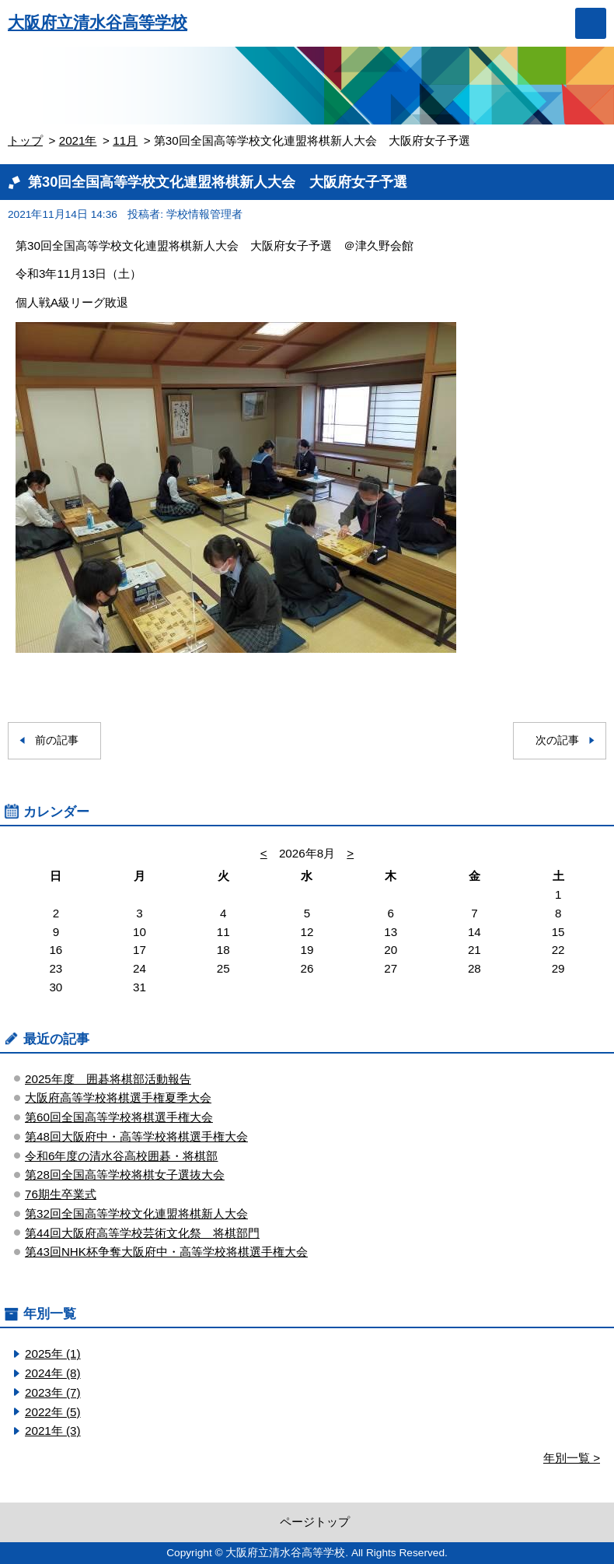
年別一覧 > (571, 1457)
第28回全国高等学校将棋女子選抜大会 (125, 1174)
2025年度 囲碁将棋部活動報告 (108, 1078)
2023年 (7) (53, 1392)
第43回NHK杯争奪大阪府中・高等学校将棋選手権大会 (166, 1251)
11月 (125, 140)
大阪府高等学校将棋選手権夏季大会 (118, 1097)
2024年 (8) (53, 1373)
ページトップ (315, 1521)
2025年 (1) (53, 1353)
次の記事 (557, 740)
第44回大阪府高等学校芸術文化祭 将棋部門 (142, 1233)
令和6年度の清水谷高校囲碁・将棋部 (121, 1155)
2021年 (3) (53, 1430)
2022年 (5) (53, 1411)
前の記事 (56, 740)
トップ (25, 140)
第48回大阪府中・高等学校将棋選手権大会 (136, 1136)
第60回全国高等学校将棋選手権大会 (119, 1117)
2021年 (78, 140)
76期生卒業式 (60, 1194)
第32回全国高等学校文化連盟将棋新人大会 (136, 1213)
